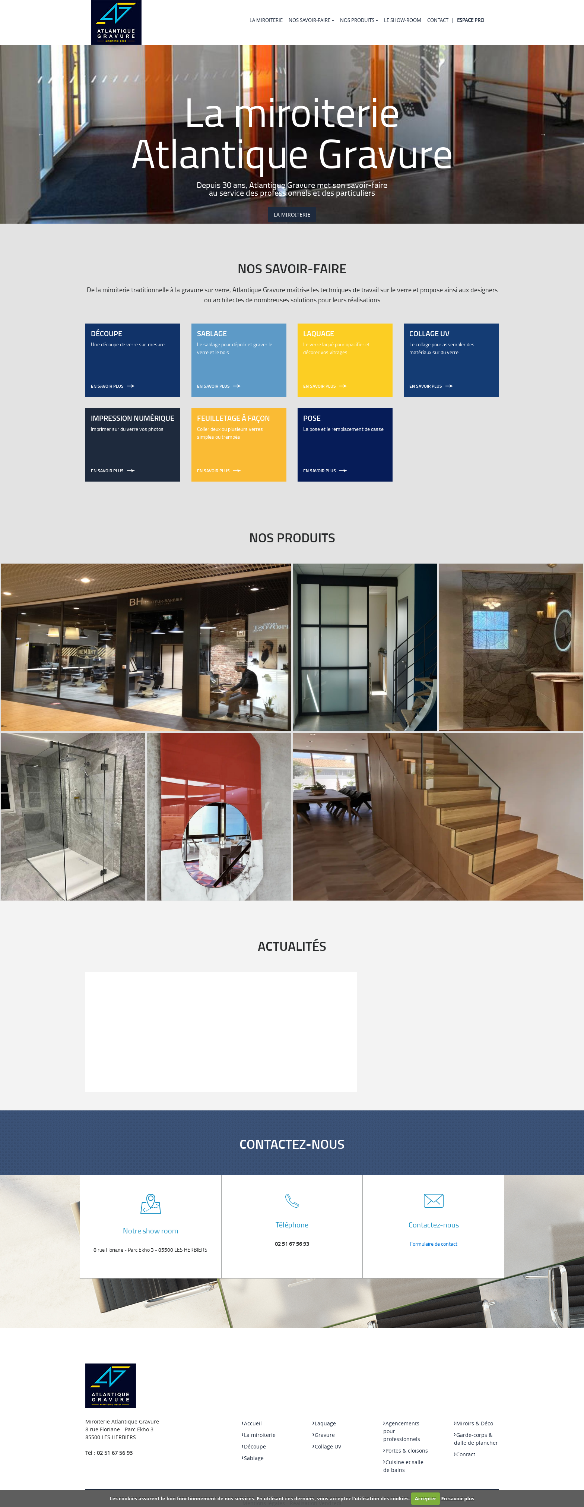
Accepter (426, 1498)
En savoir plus (458, 1498)
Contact (437, 20)
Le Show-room (402, 20)
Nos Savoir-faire (309, 20)
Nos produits (357, 20)
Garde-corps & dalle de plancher (476, 1438)
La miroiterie (266, 20)
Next (543, 134)
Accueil (252, 1423)
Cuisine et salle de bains (403, 1466)
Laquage (324, 1423)
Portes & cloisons (405, 1450)
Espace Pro (470, 20)
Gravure (323, 1434)
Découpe (254, 1446)
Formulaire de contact (433, 1243)
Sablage (253, 1458)
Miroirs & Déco (473, 1423)
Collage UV (326, 1446)
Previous (41, 134)
